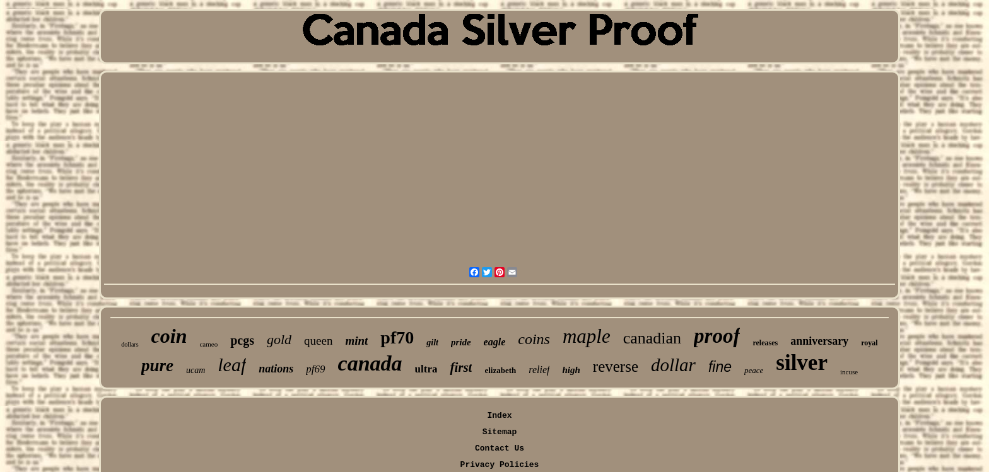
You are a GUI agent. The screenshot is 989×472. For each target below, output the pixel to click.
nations (276, 368)
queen (318, 340)
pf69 (315, 369)
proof (717, 336)
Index (499, 415)
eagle (495, 342)
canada (370, 363)
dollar (673, 365)
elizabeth (500, 370)
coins (534, 339)
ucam (195, 370)
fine (720, 367)
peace (753, 370)
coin (169, 336)
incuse (849, 372)
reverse (615, 366)
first (461, 367)
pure (157, 365)
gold (279, 339)
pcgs (242, 340)
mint (356, 340)
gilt (432, 342)
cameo (208, 344)
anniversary (819, 341)
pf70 (397, 337)
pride (461, 342)
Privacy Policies (499, 464)
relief (539, 369)
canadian (652, 338)
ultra (426, 369)
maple (587, 336)
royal (869, 342)
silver (802, 362)
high (571, 370)
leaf (232, 364)
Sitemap (500, 432)
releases (765, 342)
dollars (129, 344)
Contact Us (499, 448)
